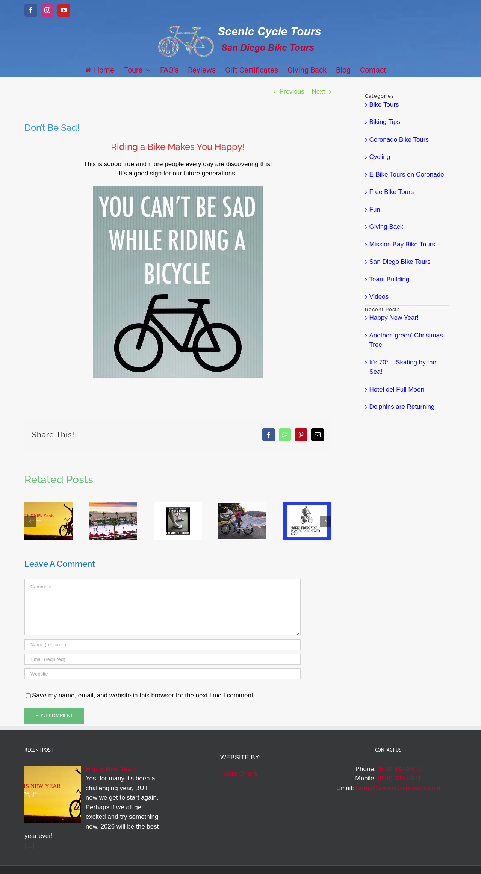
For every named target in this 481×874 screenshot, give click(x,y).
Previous (292, 91)
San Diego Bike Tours (400, 261)
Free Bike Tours (391, 191)
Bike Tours (384, 104)
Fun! (375, 209)
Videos (379, 296)
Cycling (379, 156)
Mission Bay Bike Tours (402, 244)
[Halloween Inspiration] (242, 506)
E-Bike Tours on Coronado (406, 174)
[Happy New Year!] (48, 506)
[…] (29, 845)
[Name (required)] (162, 644)
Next (318, 91)
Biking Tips (384, 122)
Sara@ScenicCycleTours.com (398, 788)
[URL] (162, 673)
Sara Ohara (240, 773)
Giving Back (386, 226)
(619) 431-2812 (399, 769)
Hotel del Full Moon (396, 389)
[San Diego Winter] (178, 506)
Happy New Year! (394, 317)
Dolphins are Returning (402, 406)
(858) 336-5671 (399, 778)
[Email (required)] (162, 659)
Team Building (389, 279)
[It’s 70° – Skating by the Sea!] (113, 506)
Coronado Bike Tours (399, 139)
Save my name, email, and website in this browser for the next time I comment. (143, 695)
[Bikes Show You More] (307, 506)
